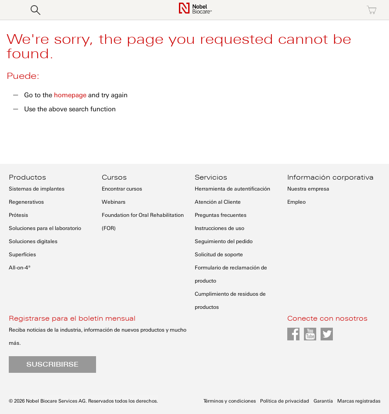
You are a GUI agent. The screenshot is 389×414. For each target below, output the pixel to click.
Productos (27, 177)
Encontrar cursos (122, 189)
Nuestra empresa (308, 189)
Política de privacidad (284, 401)
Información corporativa (330, 177)
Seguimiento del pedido (224, 241)
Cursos (114, 177)
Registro (334, 10)
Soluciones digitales (33, 241)
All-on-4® (20, 268)
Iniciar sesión (296, 10)
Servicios (211, 177)
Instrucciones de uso (219, 228)
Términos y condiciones (229, 401)
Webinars (113, 202)
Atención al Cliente (218, 202)
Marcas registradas (358, 401)
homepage (70, 95)
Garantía (323, 401)
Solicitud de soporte (219, 254)
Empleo (296, 202)
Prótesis (18, 215)
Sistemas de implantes (36, 189)
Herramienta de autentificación (232, 189)
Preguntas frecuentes (220, 215)
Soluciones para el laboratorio (45, 228)
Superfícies (22, 254)
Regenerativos (26, 202)
